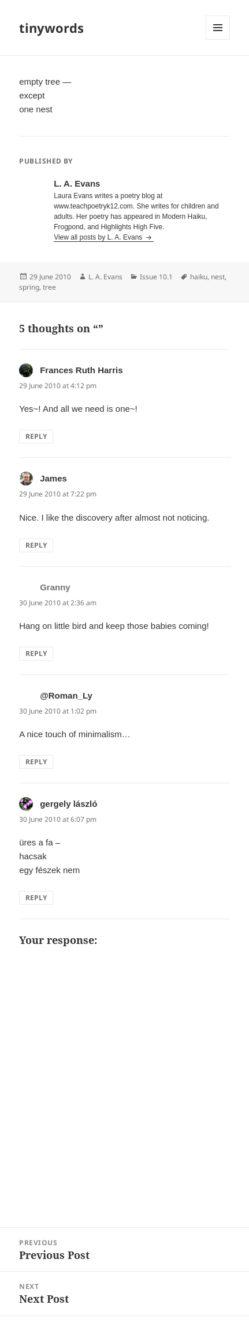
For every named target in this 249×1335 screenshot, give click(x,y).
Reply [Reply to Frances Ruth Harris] (36, 436)
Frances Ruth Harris (81, 370)
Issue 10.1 (156, 277)
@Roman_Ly (66, 695)
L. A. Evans (105, 277)
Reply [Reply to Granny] (36, 653)
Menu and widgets (218, 39)
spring (29, 287)
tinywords (51, 27)
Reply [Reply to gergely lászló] (36, 897)
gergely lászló (68, 804)
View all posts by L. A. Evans (99, 237)
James (53, 478)
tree (49, 287)
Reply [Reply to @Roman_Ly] (36, 762)
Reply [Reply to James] (36, 545)
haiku (198, 277)
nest (218, 277)
